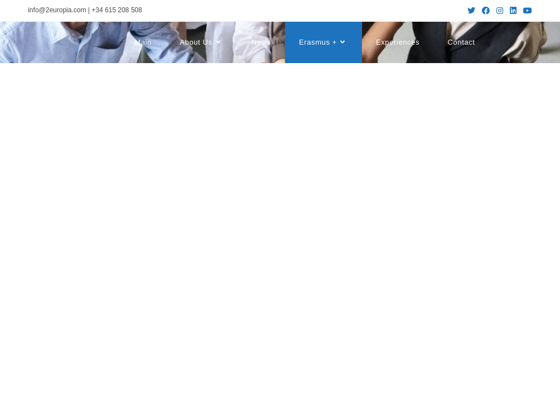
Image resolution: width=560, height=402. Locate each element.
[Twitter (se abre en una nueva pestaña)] (471, 10)
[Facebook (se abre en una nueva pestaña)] (486, 10)
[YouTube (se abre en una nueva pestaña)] (526, 10)
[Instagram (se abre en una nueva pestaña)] (499, 10)
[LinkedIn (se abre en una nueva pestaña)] (513, 10)
